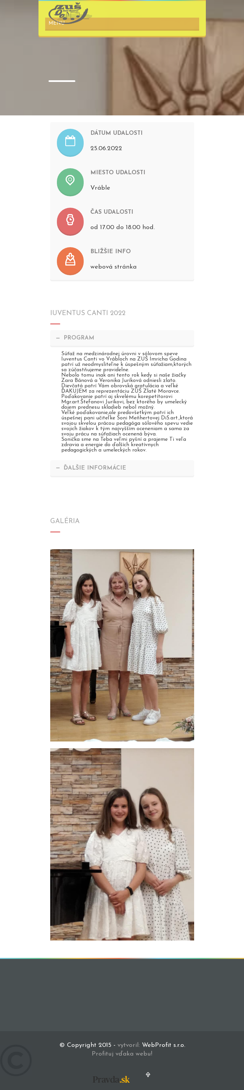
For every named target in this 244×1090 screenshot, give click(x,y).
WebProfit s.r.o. (163, 1045)
